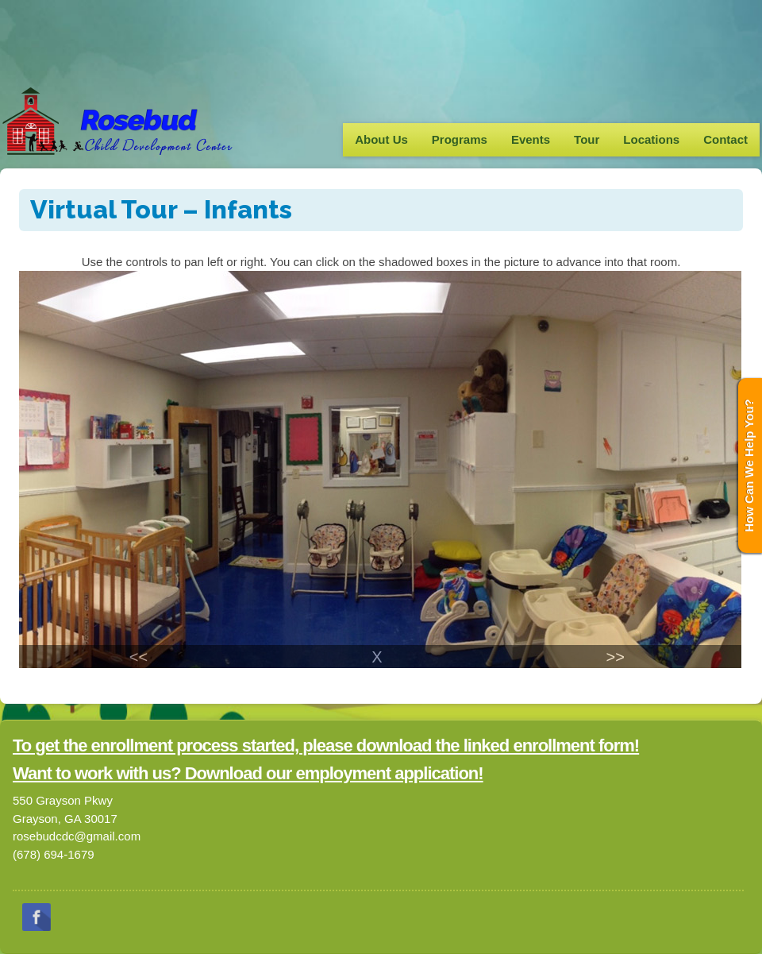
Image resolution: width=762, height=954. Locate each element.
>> (615, 657)
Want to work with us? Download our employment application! (248, 773)
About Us (381, 139)
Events (530, 139)
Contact (725, 139)
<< (138, 657)
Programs (459, 139)
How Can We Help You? (749, 465)
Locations (651, 139)
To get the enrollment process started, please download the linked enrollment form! (326, 745)
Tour (586, 139)
